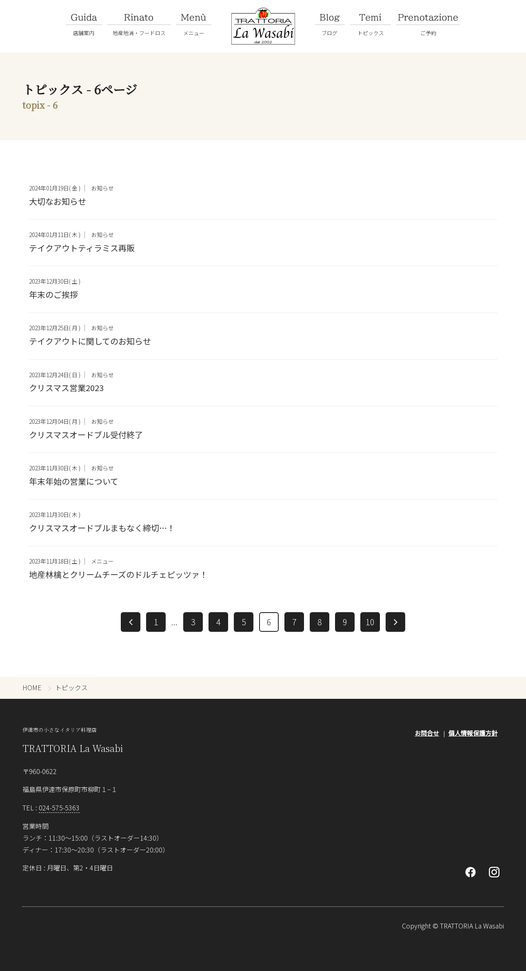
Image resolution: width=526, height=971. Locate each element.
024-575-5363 (59, 807)
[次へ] (395, 622)
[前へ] (130, 622)
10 (370, 622)
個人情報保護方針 (472, 733)
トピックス (71, 687)
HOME (32, 687)
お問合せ (427, 733)
